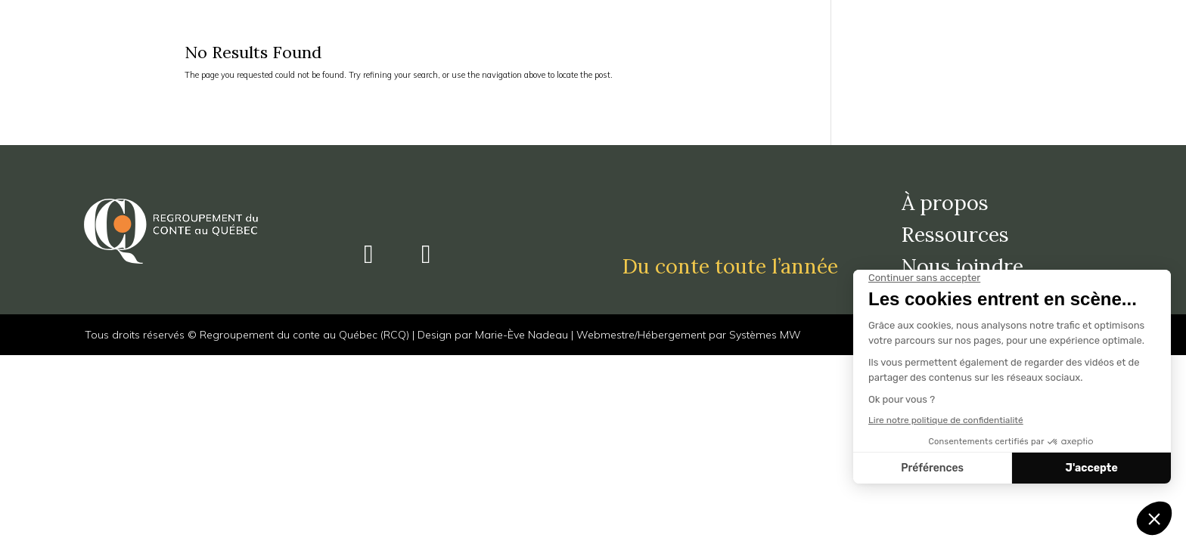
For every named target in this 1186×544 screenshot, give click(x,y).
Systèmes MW (765, 335)
